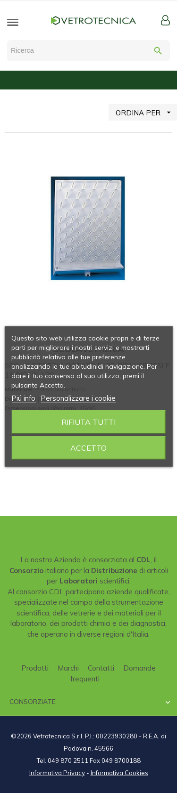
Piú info (23, 398)
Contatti (101, 668)
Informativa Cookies (119, 773)
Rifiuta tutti (88, 422)
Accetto (88, 448)
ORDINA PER (146, 112)
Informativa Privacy (57, 773)
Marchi (68, 668)
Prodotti (35, 668)
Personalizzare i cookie (78, 398)
